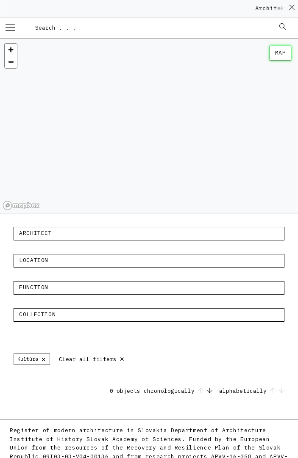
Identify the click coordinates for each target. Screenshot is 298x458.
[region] (149, 126)
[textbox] (149, 233)
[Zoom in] (11, 50)
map (280, 52)
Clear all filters (92, 358)
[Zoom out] (11, 62)
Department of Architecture (218, 430)
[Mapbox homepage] (21, 205)
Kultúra (31, 358)
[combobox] (151, 27)
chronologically (180, 391)
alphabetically (251, 391)
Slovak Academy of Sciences (134, 439)
